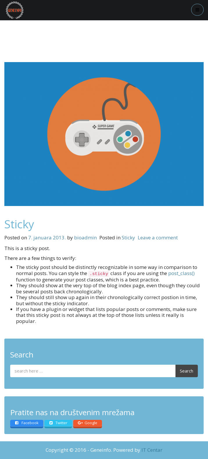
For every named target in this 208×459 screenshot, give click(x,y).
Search (186, 371)
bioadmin (85, 237)
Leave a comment (158, 237)
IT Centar (151, 450)
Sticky (19, 224)
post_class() (181, 273)
